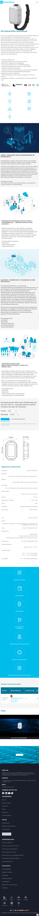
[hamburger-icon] (37, 2)
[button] (2, 15)
